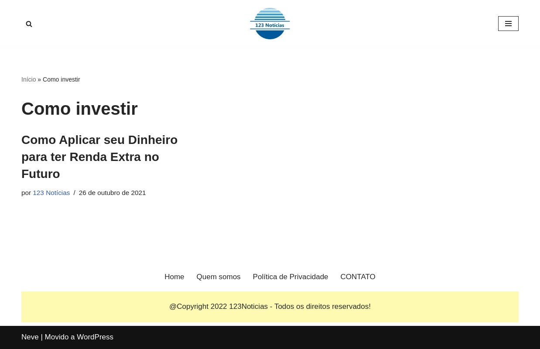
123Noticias (248, 306)
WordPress (95, 337)
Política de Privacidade (290, 277)
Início (28, 79)
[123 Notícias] (270, 23)
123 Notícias (51, 192)
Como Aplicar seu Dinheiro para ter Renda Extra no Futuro (99, 157)
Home (174, 277)
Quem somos (219, 277)
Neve (30, 337)
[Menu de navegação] (508, 23)
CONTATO (358, 277)
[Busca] (29, 24)
